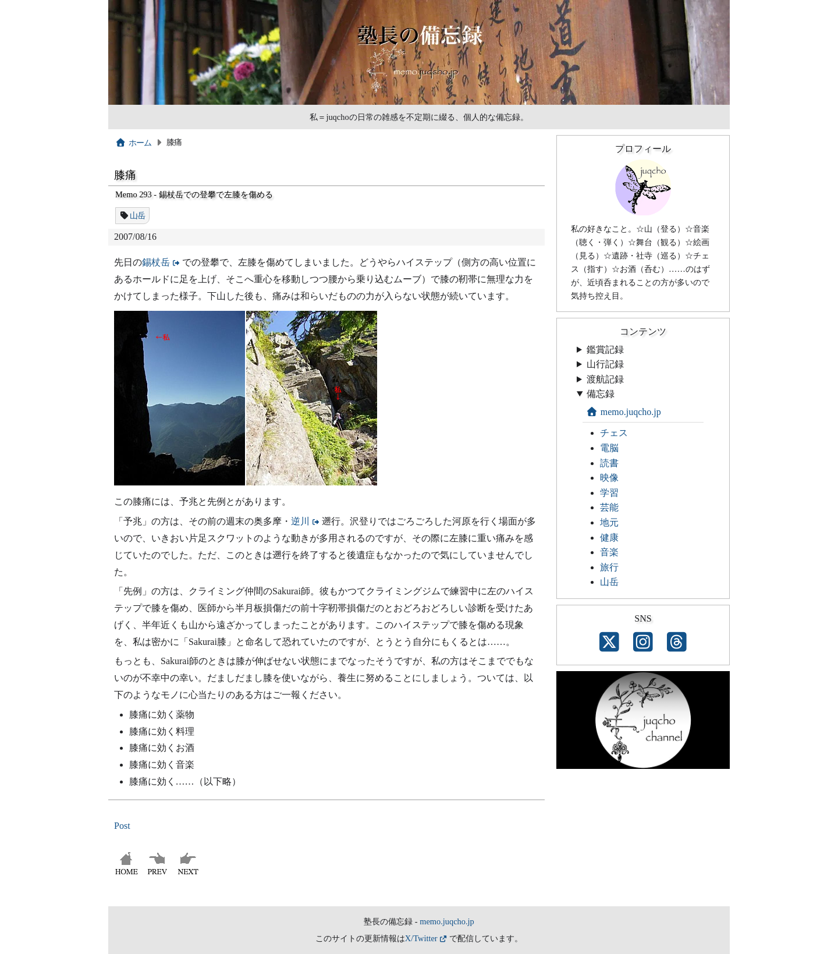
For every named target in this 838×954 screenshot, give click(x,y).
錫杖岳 (156, 262)
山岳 (137, 215)
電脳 (609, 448)
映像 (609, 478)
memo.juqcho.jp (623, 412)
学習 (609, 493)
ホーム (133, 142)
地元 (609, 522)
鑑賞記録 (605, 349)
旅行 (609, 567)
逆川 (300, 521)
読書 (609, 463)
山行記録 (605, 364)
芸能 (609, 507)
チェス (614, 433)
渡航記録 (605, 379)
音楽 (609, 552)
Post (122, 826)
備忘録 (601, 394)
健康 (609, 537)
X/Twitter (421, 938)
